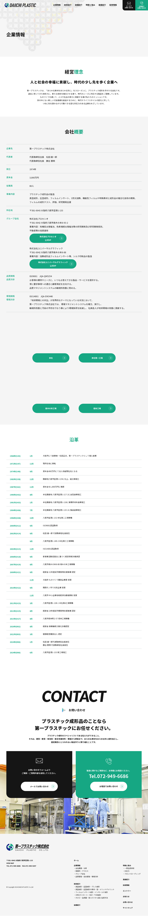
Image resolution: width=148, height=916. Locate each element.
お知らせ (126, 896)
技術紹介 (67, 4)
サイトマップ (128, 908)
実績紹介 (102, 4)
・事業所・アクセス (81, 871)
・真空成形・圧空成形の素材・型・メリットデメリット (94, 889)
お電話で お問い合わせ (141, 5)
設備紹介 (78, 4)
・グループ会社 (79, 874)
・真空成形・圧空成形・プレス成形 (87, 886)
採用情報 (113, 4)
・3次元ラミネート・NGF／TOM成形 (87, 895)
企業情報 (57, 4)
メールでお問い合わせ (39, 786)
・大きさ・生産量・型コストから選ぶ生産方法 (91, 898)
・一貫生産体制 (128, 868)
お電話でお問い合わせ (108, 786)
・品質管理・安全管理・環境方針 (86, 876)
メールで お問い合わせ (129, 5)
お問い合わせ (128, 902)
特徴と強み (90, 4)
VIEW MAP (10, 863)
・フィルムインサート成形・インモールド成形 (91, 892)
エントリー (127, 891)
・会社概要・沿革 (80, 868)
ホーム (76, 860)
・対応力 (126, 871)
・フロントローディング (132, 874)
